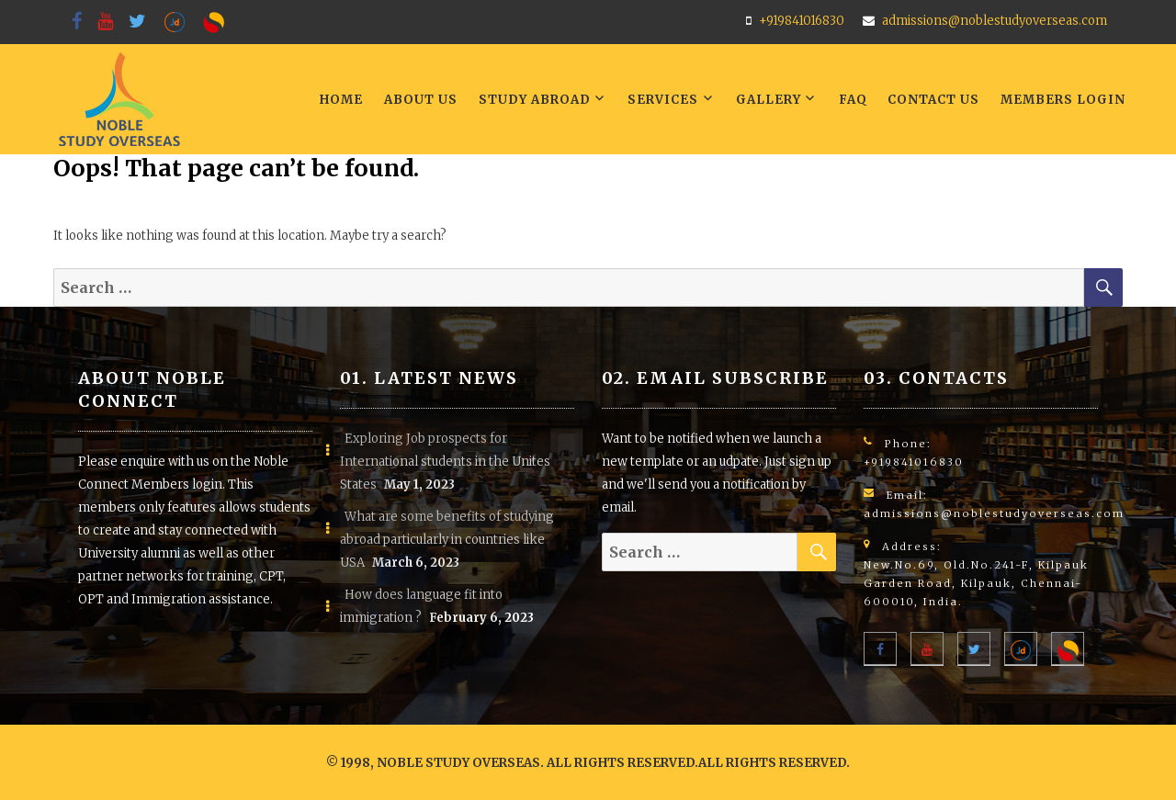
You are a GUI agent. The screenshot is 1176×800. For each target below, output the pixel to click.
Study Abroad (535, 99)
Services (663, 99)
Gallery (768, 99)
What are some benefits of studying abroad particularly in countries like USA (447, 539)
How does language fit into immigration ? (421, 606)
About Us (421, 99)
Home (341, 99)
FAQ (853, 99)
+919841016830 (801, 20)
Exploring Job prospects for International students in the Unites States (445, 461)
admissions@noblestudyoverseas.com (994, 20)
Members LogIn (1063, 99)
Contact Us (933, 99)
